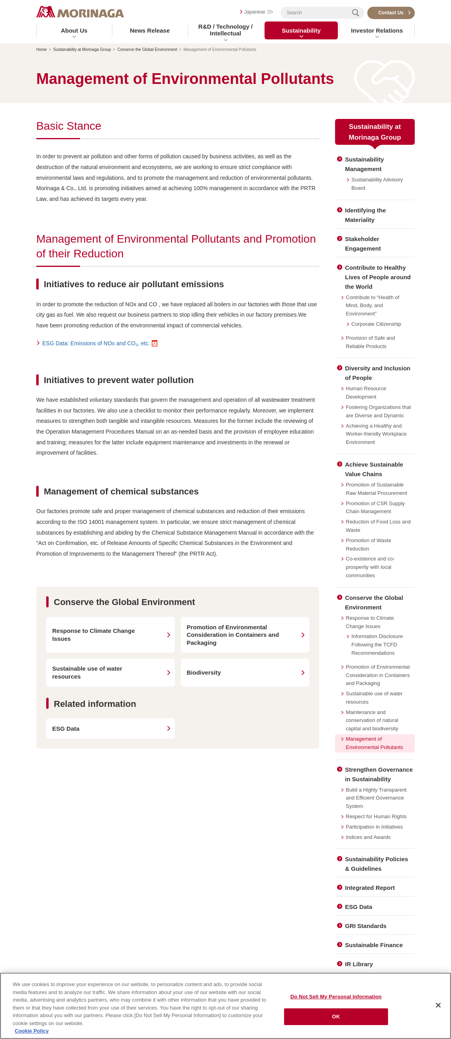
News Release (150, 30)
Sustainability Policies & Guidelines (376, 864)
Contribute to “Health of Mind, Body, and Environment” (372, 305)
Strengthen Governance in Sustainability (379, 774)
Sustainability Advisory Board (377, 184)
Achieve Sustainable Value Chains (374, 469)
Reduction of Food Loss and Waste (378, 526)
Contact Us (391, 13)
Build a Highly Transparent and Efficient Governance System (376, 798)
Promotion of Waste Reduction (368, 544)
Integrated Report (370, 887)
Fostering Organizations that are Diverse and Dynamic (378, 411)
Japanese (255, 12)
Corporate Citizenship (376, 324)
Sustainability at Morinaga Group (82, 49)
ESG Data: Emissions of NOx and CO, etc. (96, 343)
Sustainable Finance (374, 945)
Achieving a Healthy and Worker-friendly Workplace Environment (376, 434)
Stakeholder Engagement (363, 243)
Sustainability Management (364, 164)
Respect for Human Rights (376, 816)
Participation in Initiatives (374, 827)
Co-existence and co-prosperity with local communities (370, 567)
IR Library (359, 964)
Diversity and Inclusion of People (377, 373)
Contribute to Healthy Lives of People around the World (378, 277)
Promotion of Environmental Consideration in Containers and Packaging (378, 675)
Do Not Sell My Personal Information (336, 999)
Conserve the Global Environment (147, 49)
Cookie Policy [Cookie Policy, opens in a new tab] (32, 1033)
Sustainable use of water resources (374, 698)
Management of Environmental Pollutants (374, 743)
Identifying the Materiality (365, 215)
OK (336, 1018)
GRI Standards (365, 925)
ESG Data (358, 906)
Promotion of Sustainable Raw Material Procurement (376, 489)
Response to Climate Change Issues (370, 622)
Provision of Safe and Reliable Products (370, 342)
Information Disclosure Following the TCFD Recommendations (377, 644)
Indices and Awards (368, 837)
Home (41, 49)
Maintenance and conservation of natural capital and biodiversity (372, 720)
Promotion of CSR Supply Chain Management (375, 507)
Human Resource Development (366, 392)
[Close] (438, 1007)
